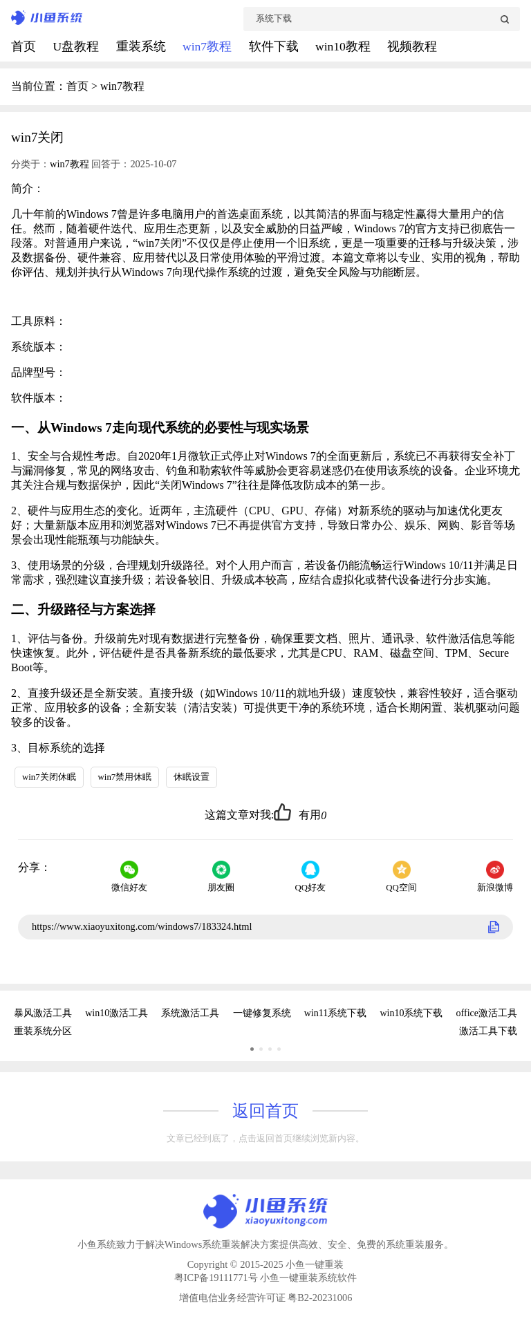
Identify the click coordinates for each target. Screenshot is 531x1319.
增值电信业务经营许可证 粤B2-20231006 (266, 1297)
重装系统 (142, 46)
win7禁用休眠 (125, 777)
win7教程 (209, 46)
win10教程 (344, 46)
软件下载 (275, 46)
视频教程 (412, 46)
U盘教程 (77, 46)
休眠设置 (191, 777)
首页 (25, 46)
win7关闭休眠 (49, 777)
